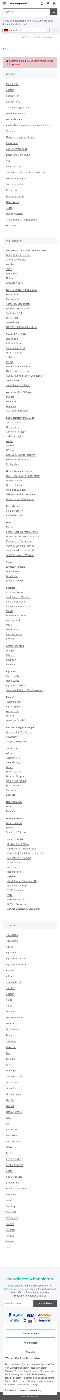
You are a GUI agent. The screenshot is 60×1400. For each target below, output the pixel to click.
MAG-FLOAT (12, 1135)
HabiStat (10, 1100)
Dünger (10, 396)
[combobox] (26, 30)
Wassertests (12, 711)
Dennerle (11, 1011)
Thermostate (13, 757)
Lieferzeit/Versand (16, 113)
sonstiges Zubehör (16, 720)
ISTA (8, 1117)
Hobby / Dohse (14, 1111)
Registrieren (12, 95)
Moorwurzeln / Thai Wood (20, 550)
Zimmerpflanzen (15, 196)
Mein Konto (12, 83)
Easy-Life (11, 1046)
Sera (8, 1200)
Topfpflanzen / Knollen (18, 597)
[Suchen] (53, 11)
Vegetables (12, 273)
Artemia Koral (13, 982)
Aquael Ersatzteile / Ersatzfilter (23, 908)
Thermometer (13, 701)
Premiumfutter (14, 299)
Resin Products (14, 1176)
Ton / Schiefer (13, 422)
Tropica (10, 1223)
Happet (10, 1105)
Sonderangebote (15, 184)
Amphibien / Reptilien (18, 384)
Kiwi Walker (12, 1129)
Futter (9, 766)
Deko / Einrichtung (16, 780)
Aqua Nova (12, 940)
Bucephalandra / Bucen (18, 606)
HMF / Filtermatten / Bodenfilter (23, 475)
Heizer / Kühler (14, 485)
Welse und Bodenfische (18, 366)
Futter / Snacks (14, 822)
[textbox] (26, 30)
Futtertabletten (14, 352)
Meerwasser (12, 380)
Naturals (10, 278)
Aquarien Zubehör (16, 685)
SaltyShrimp (12, 1182)
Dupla (9, 1035)
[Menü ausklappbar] (4, 2)
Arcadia (10, 970)
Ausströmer (12, 736)
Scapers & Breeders (16, 1188)
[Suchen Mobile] (26, 11)
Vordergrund (13, 620)
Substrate (11, 659)
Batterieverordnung (16, 148)
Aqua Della (12, 934)
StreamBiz (11, 1212)
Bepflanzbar (12, 464)
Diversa (10, 1023)
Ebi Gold (10, 1058)
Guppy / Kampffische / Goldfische (24, 375)
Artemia (11, 867)
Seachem (11, 1194)
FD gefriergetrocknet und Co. (21, 326)
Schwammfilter (14, 480)
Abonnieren (45, 1303)
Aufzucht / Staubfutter (18, 303)
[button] (42, 3)
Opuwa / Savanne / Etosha (20, 545)
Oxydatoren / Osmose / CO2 (22, 880)
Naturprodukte (15, 839)
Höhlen (10, 450)
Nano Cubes (12, 680)
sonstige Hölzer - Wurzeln (20, 554)
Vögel (9, 207)
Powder (10, 264)
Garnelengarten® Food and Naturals (25, 172)
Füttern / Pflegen (15, 776)
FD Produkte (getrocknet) (19, 371)
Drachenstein (13, 571)
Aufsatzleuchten (15, 515)
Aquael (10, 946)
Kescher (11, 876)
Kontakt (10, 89)
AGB (8, 160)
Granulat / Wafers (15, 259)
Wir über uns (13, 101)
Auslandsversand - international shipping (28, 125)
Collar (9, 1005)
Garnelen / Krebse (16, 431)
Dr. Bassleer (12, 1029)
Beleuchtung (13, 762)
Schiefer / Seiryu (15, 580)
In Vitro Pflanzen (15, 592)
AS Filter (10, 987)
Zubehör (10, 664)
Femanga (11, 406)
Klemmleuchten (14, 510)
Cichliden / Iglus (14, 436)
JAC (8, 1123)
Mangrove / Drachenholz (19, 541)
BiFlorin (10, 993)
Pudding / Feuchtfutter (18, 308)
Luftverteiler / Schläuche (19, 732)
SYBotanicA (12, 1218)
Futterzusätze (13, 771)
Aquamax (11, 952)
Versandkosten (14, 119)
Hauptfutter (12, 294)
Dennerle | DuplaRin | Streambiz (25, 853)
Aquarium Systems (16, 964)
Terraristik (11, 190)
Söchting (10, 1206)
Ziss (8, 1247)
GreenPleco (12, 1088)
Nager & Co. (12, 201)
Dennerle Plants (14, 1017)
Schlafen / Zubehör (16, 832)
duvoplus (11, 1041)
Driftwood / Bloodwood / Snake (22, 536)
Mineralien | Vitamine (19, 857)
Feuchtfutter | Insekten (18, 255)
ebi (7, 1052)
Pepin (9, 1153)
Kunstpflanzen (14, 634)
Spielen (10, 827)
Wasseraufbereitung (17, 410)
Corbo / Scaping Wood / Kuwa (22, 531)
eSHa (9, 1064)
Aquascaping (13, 706)
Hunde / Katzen (14, 213)
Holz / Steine (13, 785)
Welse (9, 440)
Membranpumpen (16, 489)
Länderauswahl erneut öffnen (38, 37)
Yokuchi (10, 1241)
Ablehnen (30, 1352)
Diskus (9, 361)
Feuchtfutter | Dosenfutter (21, 848)
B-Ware (10, 638)
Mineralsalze (14, 862)
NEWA (9, 1147)
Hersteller (11, 225)
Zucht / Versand (15, 890)
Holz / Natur (12, 427)
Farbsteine (11, 575)
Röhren (10, 445)
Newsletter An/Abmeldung (20, 137)
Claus (9, 999)
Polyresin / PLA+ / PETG (18, 459)
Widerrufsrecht (14, 166)
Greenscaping (13, 1094)
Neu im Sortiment (15, 178)
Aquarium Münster (16, 958)
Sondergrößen (13, 676)
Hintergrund (12, 629)
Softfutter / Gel (14, 313)
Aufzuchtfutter (14, 343)
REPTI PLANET (13, 1159)
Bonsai (9, 527)
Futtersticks (12, 317)
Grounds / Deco (14, 282)
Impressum (10, 1390)
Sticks (9, 268)
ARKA (9, 976)
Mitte (9, 624)
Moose (9, 610)
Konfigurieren (30, 1342)
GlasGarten (12, 1082)
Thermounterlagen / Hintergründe (24, 689)
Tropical (10, 1229)
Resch (9, 1170)
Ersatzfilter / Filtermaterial (20, 498)
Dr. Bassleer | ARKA (18, 843)
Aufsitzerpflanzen (15, 601)
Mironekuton (13, 1141)
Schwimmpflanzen (16, 615)
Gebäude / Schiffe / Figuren (20, 454)
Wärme (10, 753)
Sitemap (10, 131)
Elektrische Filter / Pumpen (20, 494)
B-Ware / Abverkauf (17, 904)
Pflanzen (10, 655)
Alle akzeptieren (31, 1333)
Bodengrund (14, 871)
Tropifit (10, 1235)
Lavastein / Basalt (15, 566)
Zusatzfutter (12, 322)
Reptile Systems (14, 1164)
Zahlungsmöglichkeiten (18, 107)
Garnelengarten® (15, 1076)
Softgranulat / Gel (15, 347)
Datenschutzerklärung (30, 1390)
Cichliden (11, 357)
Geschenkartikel (15, 899)
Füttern (10, 715)
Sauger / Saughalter (16, 741)
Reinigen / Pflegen (17, 885)
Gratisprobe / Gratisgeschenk (21, 219)
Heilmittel (11, 401)
